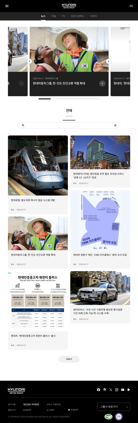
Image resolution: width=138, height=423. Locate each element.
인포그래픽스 (77, 16)
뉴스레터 (50, 410)
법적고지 (12, 410)
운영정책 (27, 410)
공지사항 (12, 404)
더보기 (69, 359)
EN (131, 6)
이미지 (93, 16)
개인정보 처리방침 (31, 404)
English (74, 410)
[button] (29, 61)
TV (63, 16)
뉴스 (43, 16)
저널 (54, 16)
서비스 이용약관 (54, 404)
